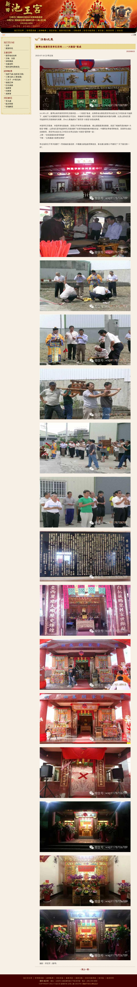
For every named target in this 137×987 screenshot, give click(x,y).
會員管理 (110, 30)
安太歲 (8, 101)
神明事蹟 (9, 61)
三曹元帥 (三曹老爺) (14, 77)
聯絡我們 (36, 26)
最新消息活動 (65, 30)
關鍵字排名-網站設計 (90, 984)
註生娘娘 (9, 85)
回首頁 (120, 30)
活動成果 (77, 30)
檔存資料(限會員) (13, 67)
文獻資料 (9, 64)
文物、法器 (10, 58)
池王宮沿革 (19, 30)
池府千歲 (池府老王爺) (15, 74)
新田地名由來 (11, 56)
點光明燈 (9, 104)
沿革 (7, 45)
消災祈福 (53, 30)
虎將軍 (8, 94)
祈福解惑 (9, 107)
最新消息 (69, 978)
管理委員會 (31, 30)
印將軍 (8, 91)
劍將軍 (8, 88)
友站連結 (26, 26)
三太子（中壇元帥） (14, 80)
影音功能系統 (89, 30)
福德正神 (9, 82)
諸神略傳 (42, 30)
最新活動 (79, 978)
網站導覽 (16, 26)
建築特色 (9, 48)
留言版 (101, 30)
